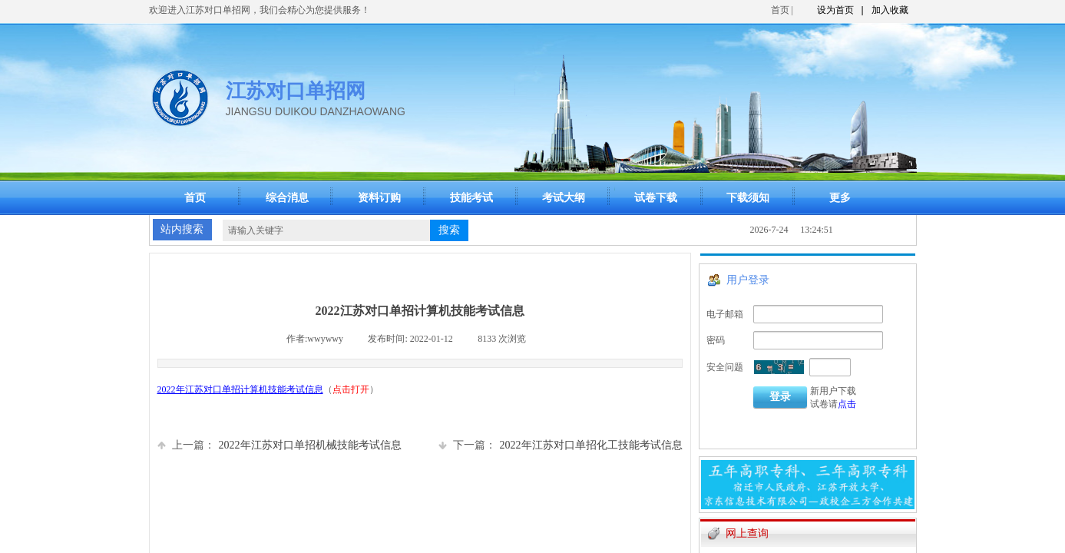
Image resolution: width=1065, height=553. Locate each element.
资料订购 (379, 198)
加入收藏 (890, 10)
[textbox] (326, 230)
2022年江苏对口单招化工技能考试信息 (560, 445)
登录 (780, 396)
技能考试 (471, 198)
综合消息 (287, 198)
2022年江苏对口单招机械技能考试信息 (279, 445)
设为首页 (835, 10)
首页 (780, 10)
